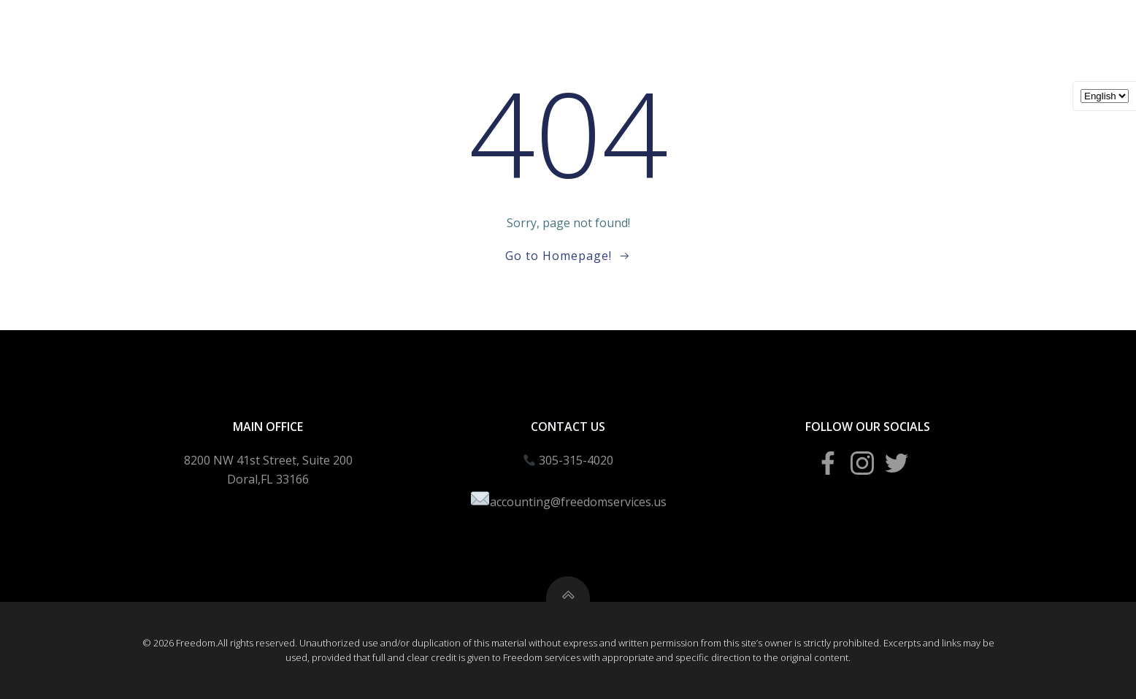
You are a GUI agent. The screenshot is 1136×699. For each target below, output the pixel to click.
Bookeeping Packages (693, 30)
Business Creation (553, 30)
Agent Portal (883, 30)
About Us (977, 30)
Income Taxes (435, 30)
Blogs (799, 30)
